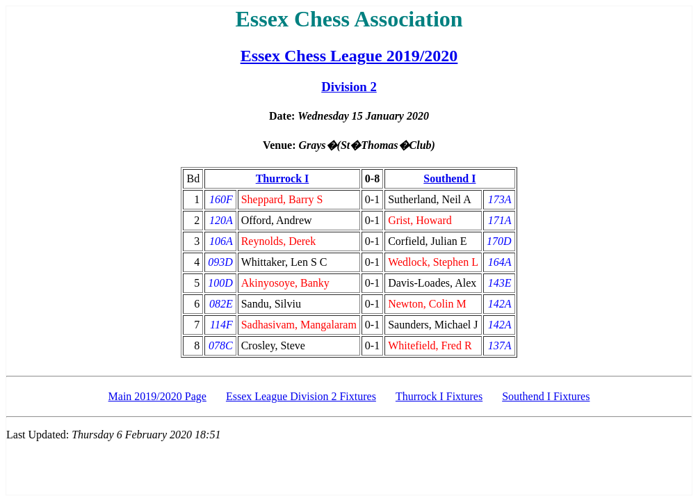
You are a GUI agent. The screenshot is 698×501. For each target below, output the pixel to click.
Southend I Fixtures (546, 396)
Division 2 (349, 86)
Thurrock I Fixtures (439, 396)
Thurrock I (282, 178)
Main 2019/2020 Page (157, 396)
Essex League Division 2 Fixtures (301, 396)
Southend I (449, 178)
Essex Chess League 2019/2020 (349, 56)
